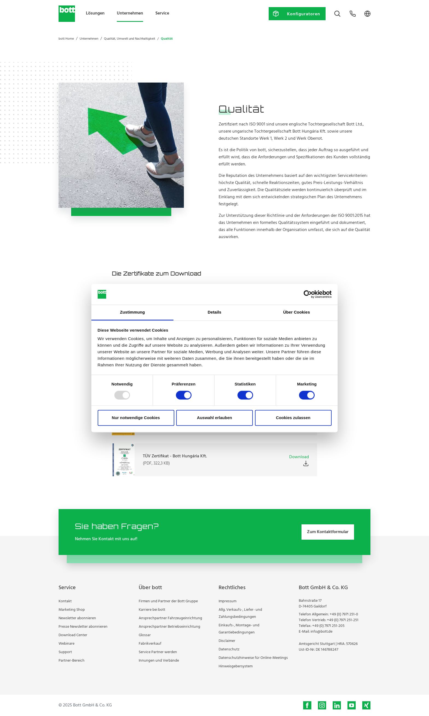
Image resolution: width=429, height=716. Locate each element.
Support (65, 652)
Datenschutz (229, 649)
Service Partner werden (158, 652)
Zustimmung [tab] (132, 312)
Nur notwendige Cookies (136, 418)
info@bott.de (321, 632)
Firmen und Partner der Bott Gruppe (168, 601)
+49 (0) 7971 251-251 (342, 620)
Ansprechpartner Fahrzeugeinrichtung (170, 618)
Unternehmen (130, 13)
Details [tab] (214, 312)
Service (162, 13)
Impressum (227, 601)
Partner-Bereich (72, 660)
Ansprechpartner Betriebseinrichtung (169, 627)
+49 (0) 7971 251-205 (328, 626)
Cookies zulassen (293, 418)
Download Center (73, 635)
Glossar (145, 635)
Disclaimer (227, 641)
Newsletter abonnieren (77, 618)
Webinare (66, 644)
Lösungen (95, 13)
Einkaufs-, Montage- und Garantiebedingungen (239, 629)
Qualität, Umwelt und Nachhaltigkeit (129, 39)
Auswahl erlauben (214, 418)
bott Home (66, 39)
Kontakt (65, 601)
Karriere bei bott (152, 610)
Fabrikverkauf (150, 644)
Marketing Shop (72, 610)
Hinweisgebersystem (236, 666)
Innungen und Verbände (159, 660)
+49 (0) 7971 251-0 (344, 614)
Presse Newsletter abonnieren (83, 627)
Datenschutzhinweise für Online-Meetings (253, 658)
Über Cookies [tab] (296, 312)
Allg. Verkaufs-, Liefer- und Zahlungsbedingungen (240, 613)
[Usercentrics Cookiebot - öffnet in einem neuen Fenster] (308, 294)
